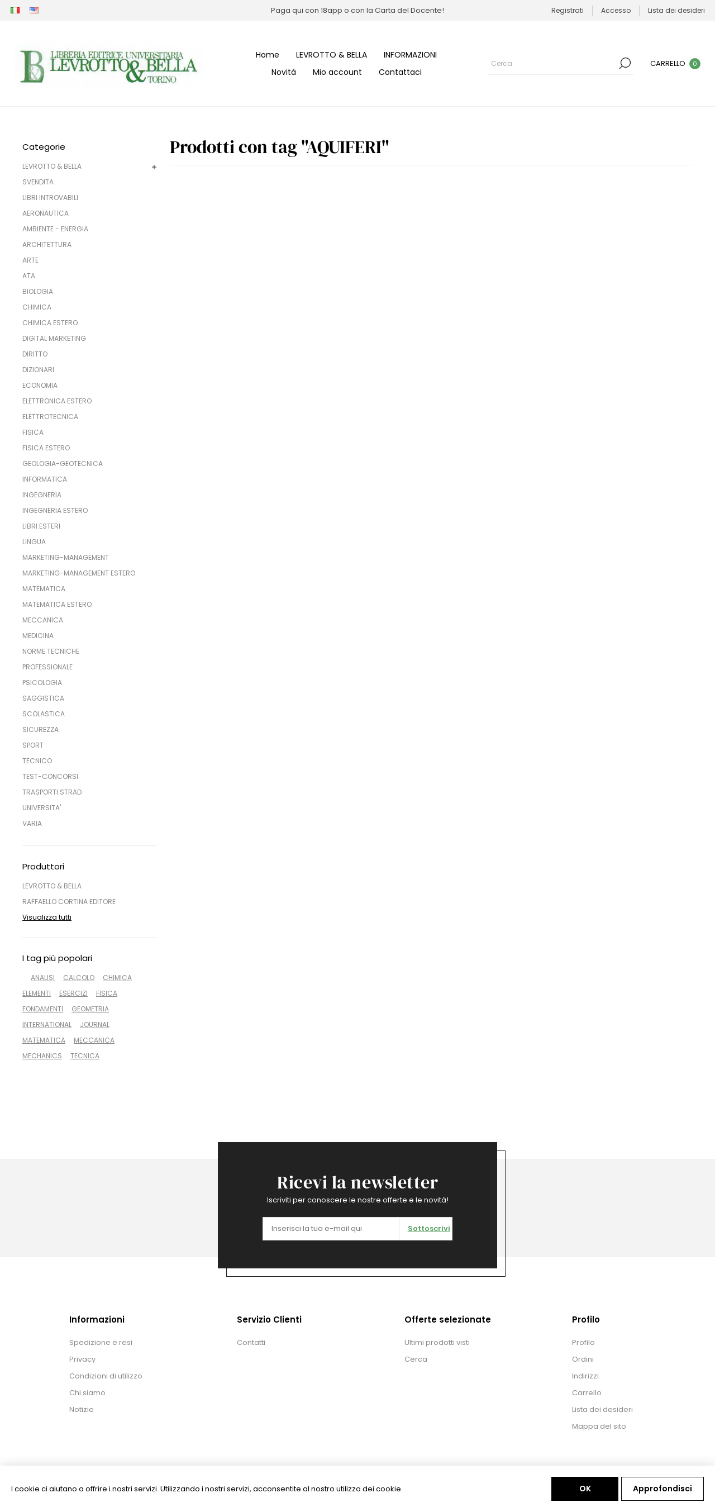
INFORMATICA (44, 479)
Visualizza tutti (47, 917)
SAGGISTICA (43, 698)
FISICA (33, 432)
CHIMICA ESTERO (50, 322)
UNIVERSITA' (41, 807)
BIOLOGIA (37, 291)
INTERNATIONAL (47, 1024)
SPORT (33, 745)
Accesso (616, 10)
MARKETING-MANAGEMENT (65, 557)
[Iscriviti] (331, 1229)
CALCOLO (78, 977)
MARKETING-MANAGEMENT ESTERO (78, 573)
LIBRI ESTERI (41, 526)
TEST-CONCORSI (50, 776)
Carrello (587, 1392)
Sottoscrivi (429, 1228)
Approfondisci (662, 1488)
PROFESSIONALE (47, 667)
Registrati (567, 10)
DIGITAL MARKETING (54, 338)
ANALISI (43, 977)
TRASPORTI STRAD (52, 792)
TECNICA (84, 1056)
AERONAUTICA (45, 213)
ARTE (30, 260)
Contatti (251, 1342)
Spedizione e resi (100, 1342)
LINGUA (34, 541)
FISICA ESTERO (46, 448)
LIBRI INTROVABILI (50, 197)
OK (585, 1488)
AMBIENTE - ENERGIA (55, 229)
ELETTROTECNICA (50, 416)
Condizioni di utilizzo (105, 1376)
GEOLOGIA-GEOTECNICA (62, 463)
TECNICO (37, 760)
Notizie (81, 1409)
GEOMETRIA (90, 1009)
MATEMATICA (43, 588)
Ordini (583, 1359)
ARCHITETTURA (47, 244)
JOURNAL (94, 1024)
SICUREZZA (40, 729)
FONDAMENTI (42, 1009)
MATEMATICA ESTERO (57, 604)
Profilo (583, 1342)
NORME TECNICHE (50, 651)
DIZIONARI (38, 369)
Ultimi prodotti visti (437, 1342)
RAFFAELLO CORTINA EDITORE (69, 901)
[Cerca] (552, 63)
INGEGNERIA (41, 495)
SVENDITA (38, 182)
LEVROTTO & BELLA (52, 166)
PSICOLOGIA (42, 682)
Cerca (625, 63)
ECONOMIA (40, 385)
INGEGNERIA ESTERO (55, 510)
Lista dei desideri (602, 1409)
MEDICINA (38, 635)
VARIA (32, 823)
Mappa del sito (599, 1426)
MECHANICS (42, 1056)
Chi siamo (87, 1392)
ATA (28, 275)
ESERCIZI (73, 993)
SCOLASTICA (43, 714)
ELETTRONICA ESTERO (57, 401)
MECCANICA (42, 620)
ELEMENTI (36, 993)
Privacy (82, 1359)
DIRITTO (34, 354)
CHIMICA (36, 307)
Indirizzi (585, 1376)
